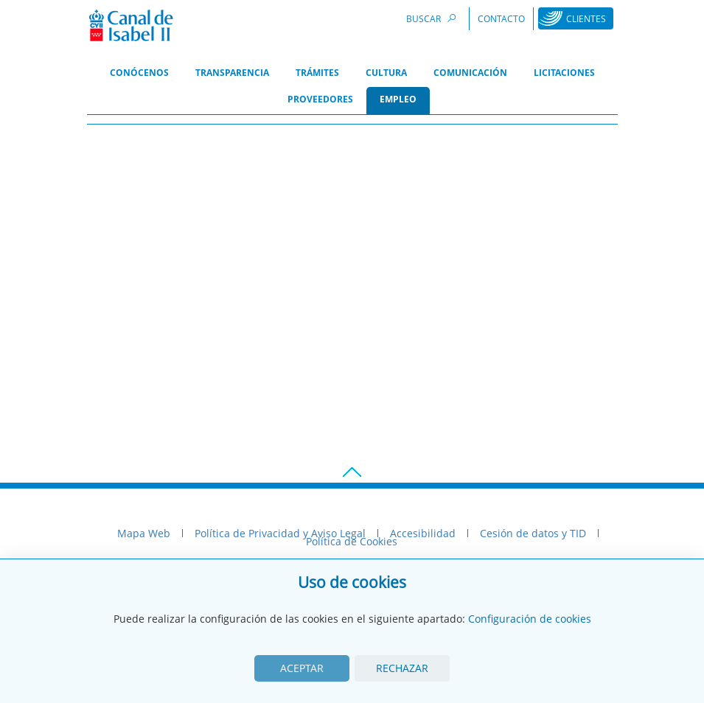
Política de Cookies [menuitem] (351, 541)
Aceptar (302, 668)
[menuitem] (139, 73)
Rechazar (402, 668)
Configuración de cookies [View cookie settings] (529, 619)
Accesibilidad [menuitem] (423, 533)
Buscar (433, 18)
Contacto (501, 19)
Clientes (586, 19)
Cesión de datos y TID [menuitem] (533, 533)
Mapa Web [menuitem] (143, 533)
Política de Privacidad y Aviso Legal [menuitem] (280, 533)
